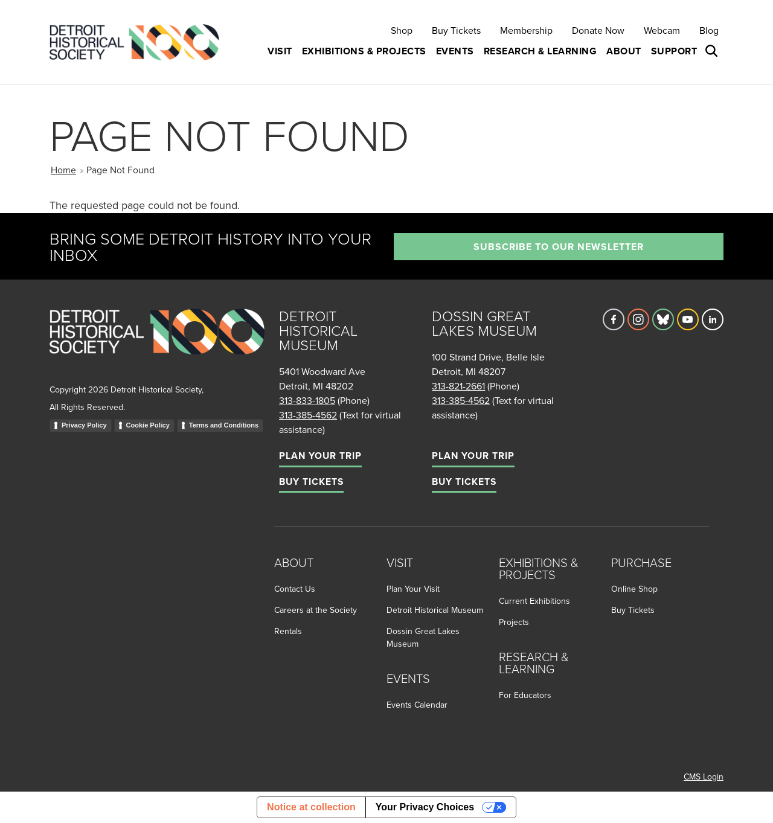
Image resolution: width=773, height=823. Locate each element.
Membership (526, 30)
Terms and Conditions (223, 425)
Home (63, 169)
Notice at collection (311, 807)
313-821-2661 (458, 385)
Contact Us (294, 589)
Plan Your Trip (320, 456)
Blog (709, 30)
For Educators (525, 695)
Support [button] (674, 51)
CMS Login (703, 776)
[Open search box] (712, 51)
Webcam (662, 30)
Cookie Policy (148, 425)
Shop (401, 30)
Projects (514, 622)
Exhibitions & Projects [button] (364, 51)
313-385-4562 (308, 414)
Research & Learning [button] (540, 51)
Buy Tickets (456, 30)
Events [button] (455, 51)
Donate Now (598, 30)
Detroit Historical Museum (434, 610)
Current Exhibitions (534, 601)
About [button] (623, 51)
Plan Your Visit (413, 589)
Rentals (288, 631)
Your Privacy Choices (425, 807)
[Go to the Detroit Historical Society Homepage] (139, 42)
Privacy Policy (84, 425)
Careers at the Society (315, 610)
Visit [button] (280, 51)
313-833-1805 (307, 400)
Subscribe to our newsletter (558, 247)
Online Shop (634, 589)
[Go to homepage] (157, 344)
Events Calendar (416, 705)
